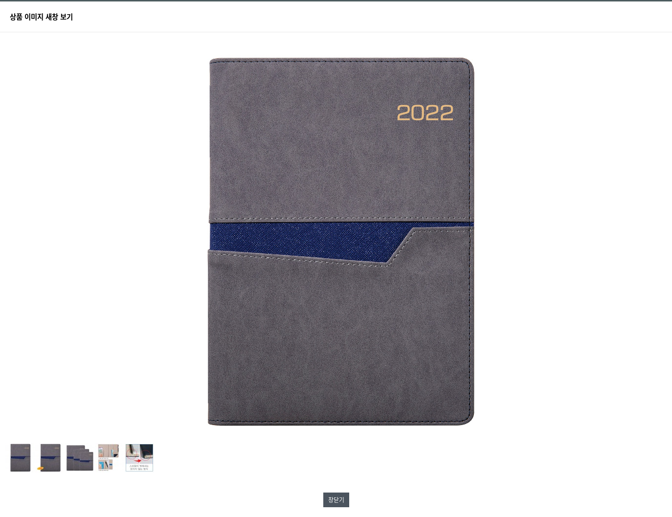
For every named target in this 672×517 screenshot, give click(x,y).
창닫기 (336, 499)
